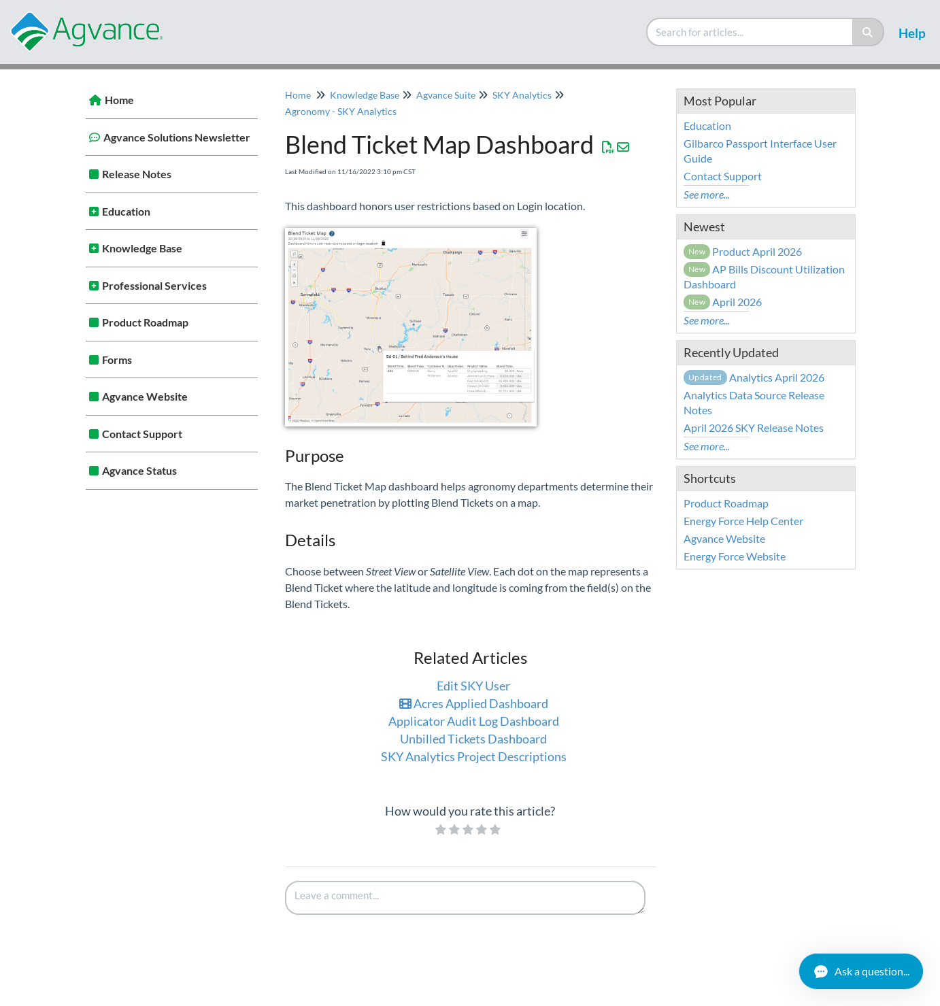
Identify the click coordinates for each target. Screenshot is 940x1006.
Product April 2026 (743, 251)
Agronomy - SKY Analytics (341, 111)
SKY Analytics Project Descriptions (474, 756)
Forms (117, 359)
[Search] (868, 32)
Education (126, 211)
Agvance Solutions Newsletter (176, 137)
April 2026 (723, 301)
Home (119, 99)
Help (912, 33)
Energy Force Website (735, 556)
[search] (750, 32)
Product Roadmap (145, 322)
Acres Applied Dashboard (473, 703)
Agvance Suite (445, 95)
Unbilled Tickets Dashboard (473, 738)
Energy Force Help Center (743, 520)
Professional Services (154, 285)
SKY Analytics (522, 95)
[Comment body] (465, 898)
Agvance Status (139, 470)
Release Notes (136, 173)
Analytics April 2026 (754, 377)
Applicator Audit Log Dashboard (473, 721)
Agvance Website (145, 396)
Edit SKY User (473, 685)
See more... (707, 194)
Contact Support (142, 433)
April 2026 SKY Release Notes (754, 427)
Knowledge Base (142, 247)
